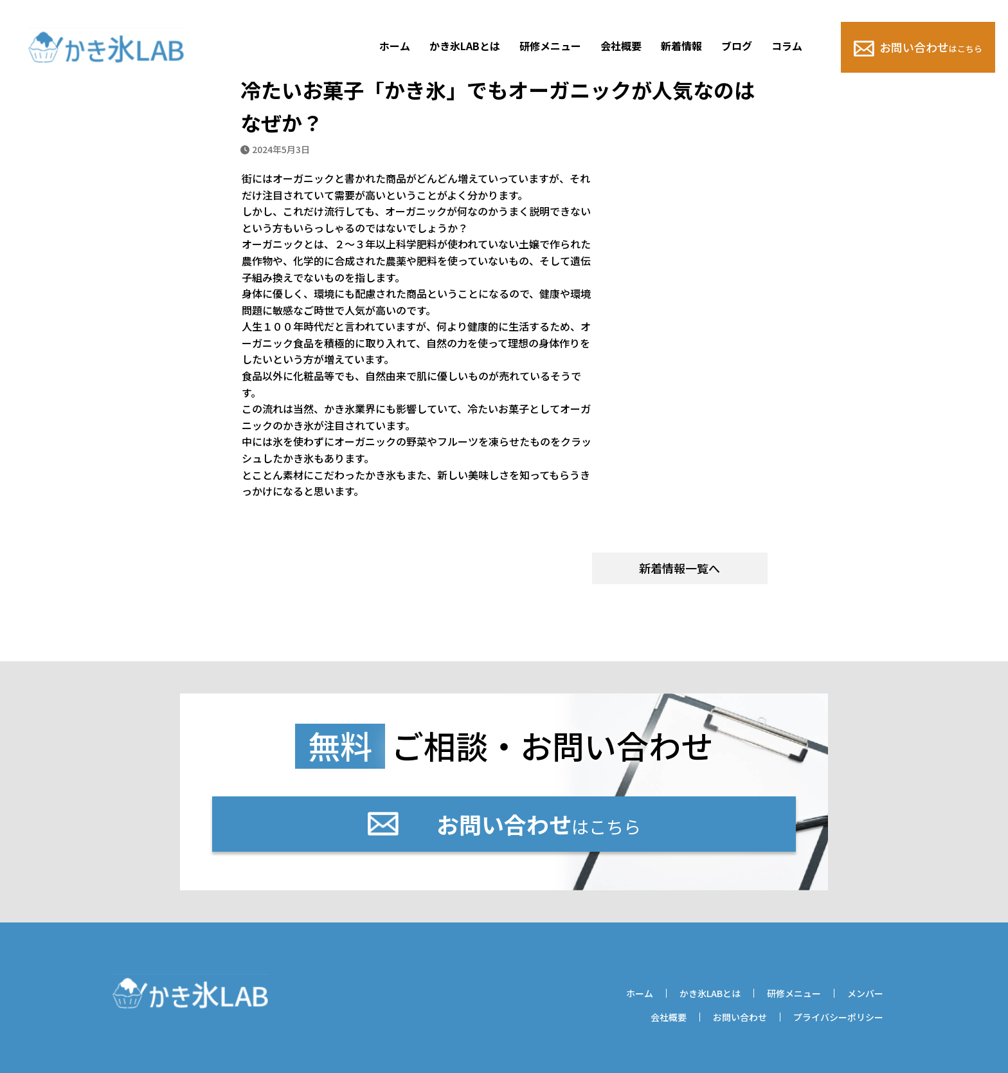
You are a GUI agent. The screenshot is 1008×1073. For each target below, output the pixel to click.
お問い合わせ (918, 48)
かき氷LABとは (464, 45)
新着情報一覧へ (679, 568)
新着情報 (681, 45)
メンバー (865, 993)
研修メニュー (550, 45)
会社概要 (621, 45)
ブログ (736, 45)
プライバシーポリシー (838, 1017)
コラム (786, 45)
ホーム (394, 45)
